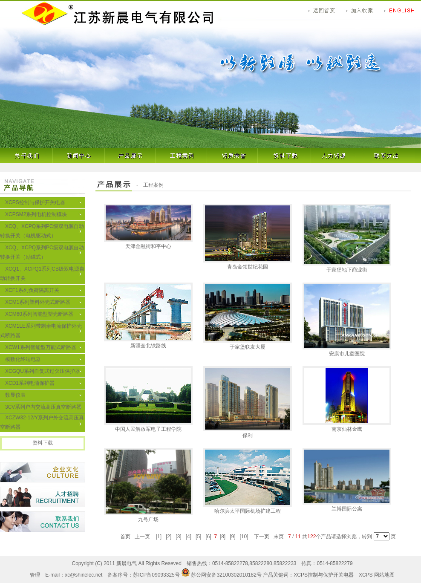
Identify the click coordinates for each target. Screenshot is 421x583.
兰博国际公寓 (347, 506)
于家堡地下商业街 (347, 267)
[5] (198, 537)
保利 (247, 433)
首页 (125, 537)
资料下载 (42, 443)
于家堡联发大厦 (247, 344)
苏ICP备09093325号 (156, 575)
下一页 (262, 537)
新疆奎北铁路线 (148, 343)
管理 (35, 575)
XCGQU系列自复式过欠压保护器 (42, 371)
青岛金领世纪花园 (247, 264)
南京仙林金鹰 (347, 426)
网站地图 (384, 575)
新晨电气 (126, 563)
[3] (178, 537)
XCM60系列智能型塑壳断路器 (39, 314)
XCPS (366, 575)
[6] (208, 537)
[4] (188, 537)
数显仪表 (15, 395)
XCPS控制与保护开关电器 (35, 202)
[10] (244, 537)
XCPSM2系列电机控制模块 (36, 214)
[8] (222, 537)
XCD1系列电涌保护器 (30, 383)
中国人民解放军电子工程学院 (148, 426)
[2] (168, 537)
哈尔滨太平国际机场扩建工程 (247, 508)
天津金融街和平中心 (148, 243)
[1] (158, 537)
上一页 (142, 537)
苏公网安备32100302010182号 (226, 575)
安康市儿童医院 (347, 351)
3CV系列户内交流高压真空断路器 (43, 407)
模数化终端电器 (23, 359)
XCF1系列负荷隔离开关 (32, 290)
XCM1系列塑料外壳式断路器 (37, 302)
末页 (278, 537)
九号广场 (148, 516)
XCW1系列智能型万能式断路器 (40, 347)
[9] (232, 537)
